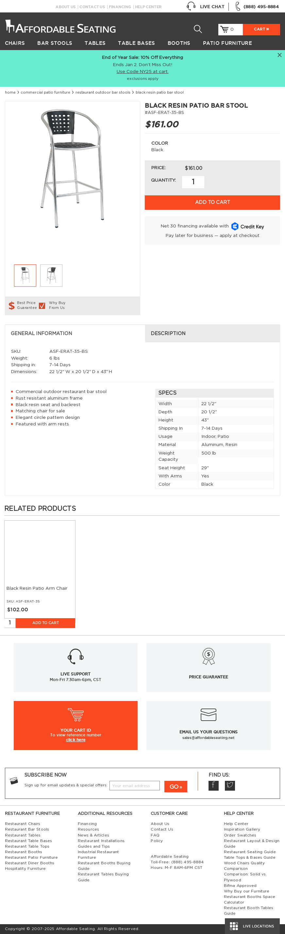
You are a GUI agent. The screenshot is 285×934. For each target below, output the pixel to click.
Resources (88, 829)
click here (75, 740)
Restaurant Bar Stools (27, 829)
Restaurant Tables (23, 835)
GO (174, 787)
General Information (41, 333)
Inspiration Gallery (242, 829)
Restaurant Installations (101, 841)
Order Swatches (240, 835)
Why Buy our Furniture (246, 891)
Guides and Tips (94, 846)
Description (168, 333)
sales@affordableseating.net (208, 738)
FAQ (155, 835)
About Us (65, 7)
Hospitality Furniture (25, 869)
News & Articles (93, 835)
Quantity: (163, 180)
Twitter (230, 786)
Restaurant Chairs (23, 824)
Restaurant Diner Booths (30, 863)
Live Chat (205, 7)
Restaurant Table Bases (28, 841)
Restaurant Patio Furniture (31, 857)
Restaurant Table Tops (27, 846)
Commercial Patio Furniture (45, 92)
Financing (120, 7)
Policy (157, 841)
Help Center (148, 7)
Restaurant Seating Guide (250, 852)
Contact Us (92, 7)
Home (10, 92)
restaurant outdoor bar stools (102, 92)
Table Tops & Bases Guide (250, 857)
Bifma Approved (240, 886)
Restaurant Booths (23, 852)
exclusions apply (143, 79)
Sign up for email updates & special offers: (66, 785)
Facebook (214, 786)
